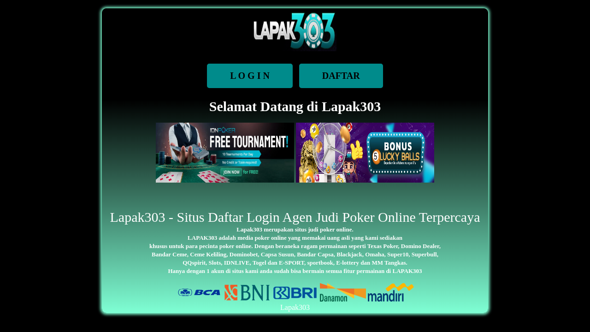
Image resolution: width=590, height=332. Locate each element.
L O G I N (250, 76)
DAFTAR (341, 76)
